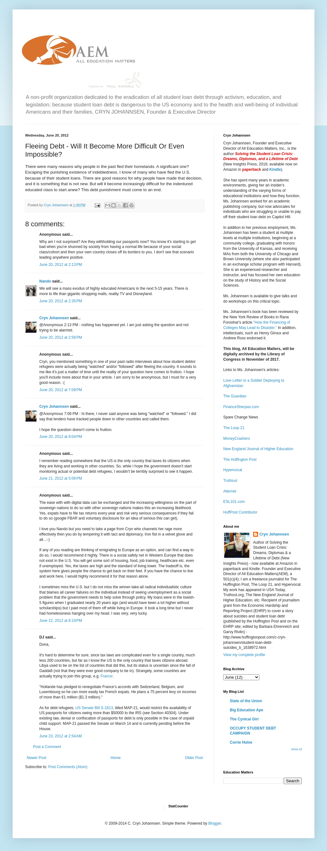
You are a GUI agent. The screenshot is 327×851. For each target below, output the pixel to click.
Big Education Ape (246, 710)
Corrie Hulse (241, 742)
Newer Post (36, 758)
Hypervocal (232, 470)
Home (116, 758)
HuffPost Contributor (240, 512)
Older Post (194, 758)
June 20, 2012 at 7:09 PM (60, 390)
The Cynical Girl (244, 719)
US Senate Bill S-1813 (94, 708)
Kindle (275, 169)
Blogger (214, 823)
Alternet (229, 491)
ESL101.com (234, 501)
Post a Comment (47, 747)
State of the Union (246, 701)
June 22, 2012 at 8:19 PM (60, 620)
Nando (45, 281)
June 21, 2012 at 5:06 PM (60, 478)
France (106, 676)
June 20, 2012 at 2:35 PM (60, 301)
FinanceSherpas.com (241, 407)
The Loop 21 (233, 428)
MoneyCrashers (236, 438)
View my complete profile (244, 655)
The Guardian (234, 396)
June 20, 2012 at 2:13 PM (60, 264)
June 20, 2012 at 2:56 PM (60, 337)
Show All (296, 749)
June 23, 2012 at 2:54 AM (60, 736)
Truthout (230, 480)
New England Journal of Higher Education (258, 449)
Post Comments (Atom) (67, 767)
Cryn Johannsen (54, 318)
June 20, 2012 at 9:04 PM (60, 436)
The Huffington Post (240, 459)
